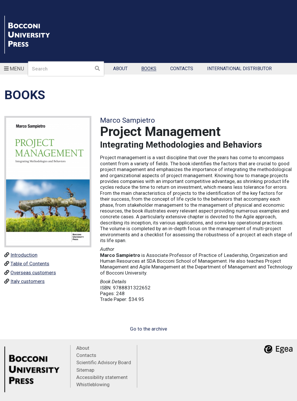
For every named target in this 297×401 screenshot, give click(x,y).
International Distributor (239, 69)
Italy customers (27, 281)
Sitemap (85, 370)
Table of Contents (29, 263)
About (120, 69)
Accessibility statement (102, 377)
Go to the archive (148, 329)
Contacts (181, 69)
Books (148, 69)
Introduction (23, 255)
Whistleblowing (93, 384)
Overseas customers (33, 272)
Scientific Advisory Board (103, 362)
